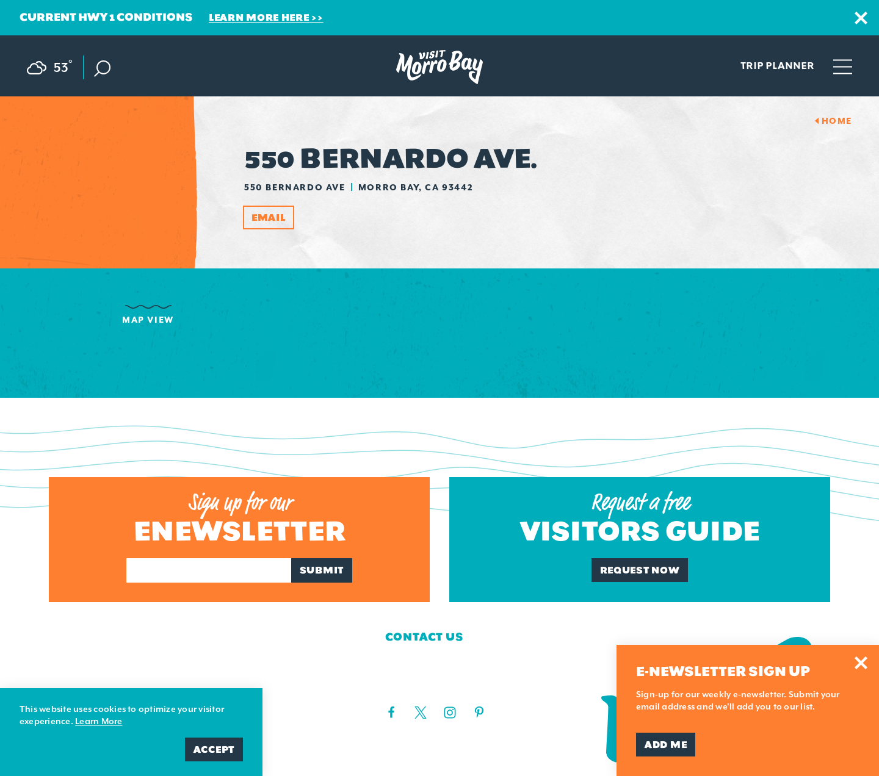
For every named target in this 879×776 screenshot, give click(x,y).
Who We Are (89, 636)
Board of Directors (270, 636)
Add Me (666, 744)
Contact (78, 659)
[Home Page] (439, 67)
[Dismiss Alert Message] (861, 18)
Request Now (640, 570)
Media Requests (104, 682)
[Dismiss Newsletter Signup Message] (861, 663)
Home (837, 121)
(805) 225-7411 (414, 684)
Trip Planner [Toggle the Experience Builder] (777, 65)
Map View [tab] (148, 319)
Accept (214, 749)
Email (268, 217)
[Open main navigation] (842, 66)
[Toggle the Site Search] (102, 67)
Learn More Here (259, 17)
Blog (217, 659)
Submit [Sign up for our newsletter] (322, 570)
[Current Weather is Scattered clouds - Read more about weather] (55, 65)
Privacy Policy (253, 682)
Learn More (98, 721)
